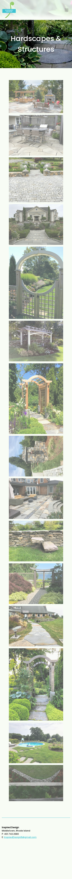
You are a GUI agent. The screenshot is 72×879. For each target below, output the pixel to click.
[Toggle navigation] (66, 10)
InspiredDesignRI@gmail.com (20, 837)
